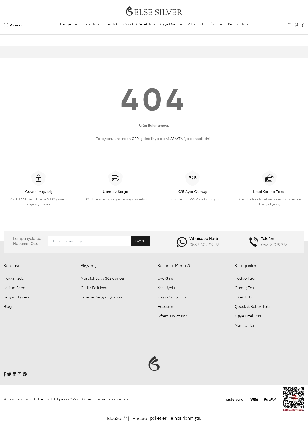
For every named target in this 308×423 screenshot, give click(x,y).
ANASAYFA (174, 139)
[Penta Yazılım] (293, 399)
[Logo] (154, 11)
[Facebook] (5, 374)
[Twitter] (9, 374)
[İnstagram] (19, 374)
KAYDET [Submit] (141, 241)
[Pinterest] (25, 374)
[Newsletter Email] (99, 241)
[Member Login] (296, 24)
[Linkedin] (14, 374)
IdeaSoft (117, 418)
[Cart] (304, 24)
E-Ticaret (139, 418)
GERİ (135, 139)
